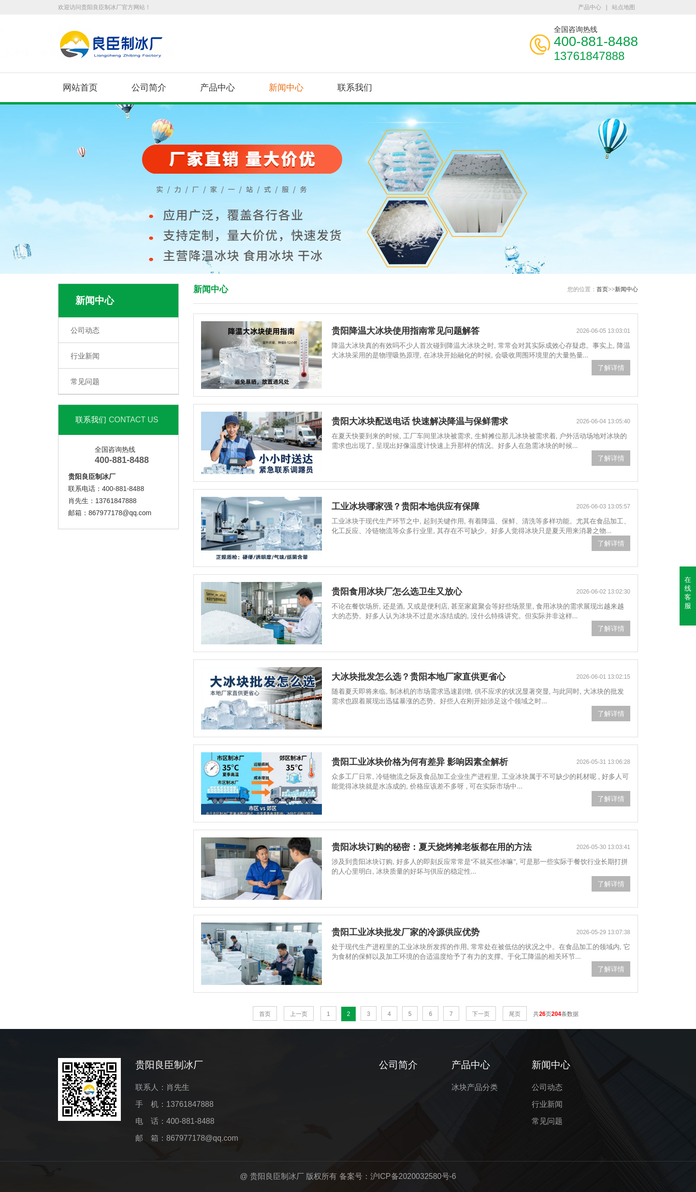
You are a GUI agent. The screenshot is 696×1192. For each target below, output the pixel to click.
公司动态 (85, 330)
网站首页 (80, 87)
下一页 (481, 1014)
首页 (602, 289)
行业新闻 (85, 356)
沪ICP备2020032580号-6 (413, 1176)
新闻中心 (286, 87)
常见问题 (85, 381)
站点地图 (623, 7)
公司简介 (148, 87)
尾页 (515, 1014)
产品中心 (589, 7)
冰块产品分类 (474, 1087)
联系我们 (354, 87)
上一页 (298, 1014)
